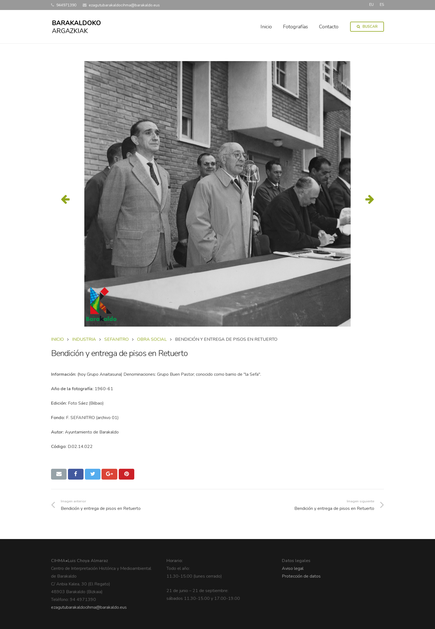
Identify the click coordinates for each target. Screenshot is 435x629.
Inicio (57, 339)
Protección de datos (301, 576)
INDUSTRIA (84, 339)
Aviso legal (293, 568)
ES (382, 4)
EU (371, 4)
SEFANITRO (116, 339)
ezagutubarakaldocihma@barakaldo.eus (89, 607)
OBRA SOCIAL (152, 339)
